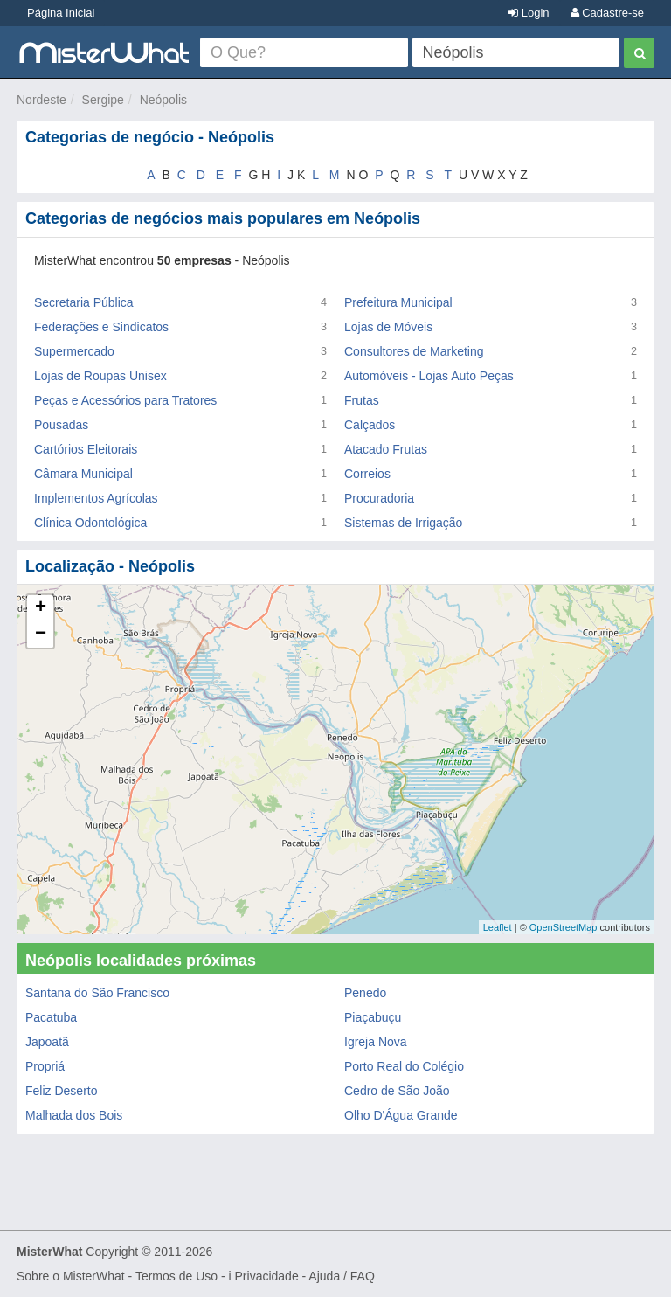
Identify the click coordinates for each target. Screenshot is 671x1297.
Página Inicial (60, 12)
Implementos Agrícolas (96, 498)
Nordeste (41, 100)
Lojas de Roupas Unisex (100, 376)
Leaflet (497, 927)
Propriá (45, 1066)
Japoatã (47, 1042)
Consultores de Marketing (414, 351)
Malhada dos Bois (73, 1115)
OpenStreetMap (563, 927)
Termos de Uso (176, 1276)
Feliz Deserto (61, 1091)
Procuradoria (379, 498)
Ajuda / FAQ (341, 1276)
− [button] (40, 634)
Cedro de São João (397, 1091)
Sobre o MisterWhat (71, 1276)
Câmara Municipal (83, 474)
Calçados (369, 425)
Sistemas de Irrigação (403, 523)
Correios (367, 474)
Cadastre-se (607, 12)
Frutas (361, 400)
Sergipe (103, 100)
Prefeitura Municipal (398, 302)
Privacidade (267, 1276)
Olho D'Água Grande (401, 1115)
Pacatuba (51, 1017)
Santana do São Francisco (97, 993)
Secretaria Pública (84, 302)
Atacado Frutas (385, 449)
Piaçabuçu (372, 1017)
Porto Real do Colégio (404, 1066)
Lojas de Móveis (388, 327)
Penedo (365, 993)
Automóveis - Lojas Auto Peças (429, 376)
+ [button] (40, 608)
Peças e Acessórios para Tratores (125, 400)
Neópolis (163, 100)
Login (528, 12)
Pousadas (61, 425)
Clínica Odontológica (90, 523)
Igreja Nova (375, 1042)
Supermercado (74, 351)
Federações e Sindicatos (101, 327)
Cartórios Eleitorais (85, 449)
